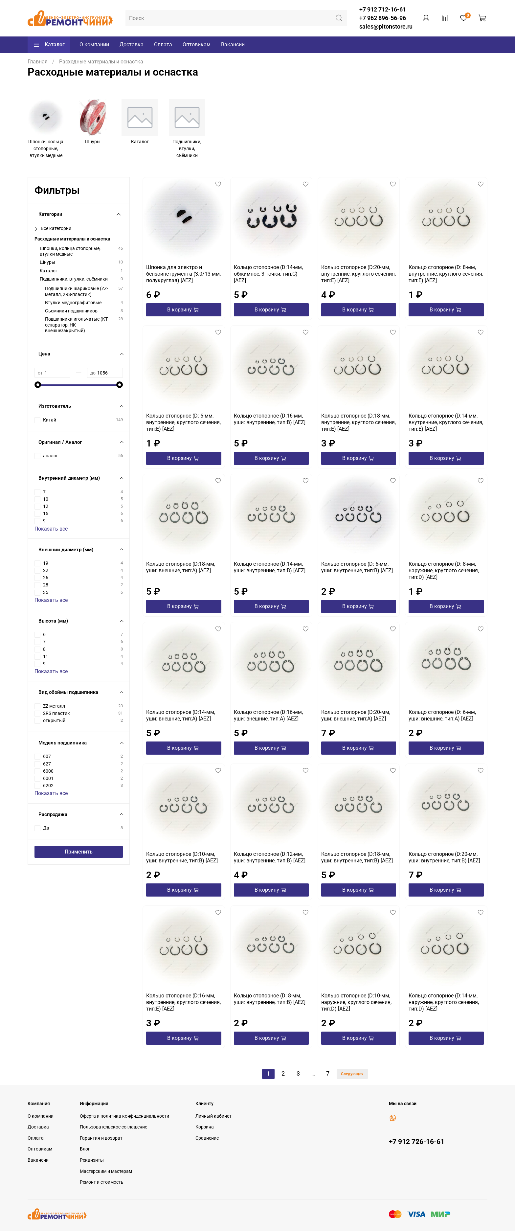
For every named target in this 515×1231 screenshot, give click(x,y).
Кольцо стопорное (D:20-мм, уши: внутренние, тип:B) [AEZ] (444, 857)
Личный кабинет (213, 1116)
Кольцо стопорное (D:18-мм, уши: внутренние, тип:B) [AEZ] (357, 857)
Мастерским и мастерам (106, 1171)
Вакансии (233, 44)
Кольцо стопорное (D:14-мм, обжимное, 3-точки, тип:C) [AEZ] (268, 274)
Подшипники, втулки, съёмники (74, 279)
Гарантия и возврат (101, 1138)
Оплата (163, 44)
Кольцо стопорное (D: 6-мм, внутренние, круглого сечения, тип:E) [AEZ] (183, 422)
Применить (79, 852)
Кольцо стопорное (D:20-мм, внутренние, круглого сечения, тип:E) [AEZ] (358, 274)
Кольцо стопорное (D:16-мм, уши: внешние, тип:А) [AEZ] (268, 715)
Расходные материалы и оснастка (72, 239)
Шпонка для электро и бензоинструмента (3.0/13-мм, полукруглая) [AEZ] (183, 274)
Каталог (49, 44)
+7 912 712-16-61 (382, 9)
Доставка (132, 44)
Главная (38, 61)
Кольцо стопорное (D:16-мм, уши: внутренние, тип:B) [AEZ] (269, 419)
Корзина (204, 1127)
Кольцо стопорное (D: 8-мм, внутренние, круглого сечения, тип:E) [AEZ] (446, 274)
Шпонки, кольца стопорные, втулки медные (70, 251)
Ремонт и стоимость (101, 1182)
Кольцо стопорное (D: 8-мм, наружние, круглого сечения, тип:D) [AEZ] (444, 570)
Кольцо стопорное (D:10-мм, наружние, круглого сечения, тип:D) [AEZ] (356, 1002)
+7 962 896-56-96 (382, 18)
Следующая (352, 1074)
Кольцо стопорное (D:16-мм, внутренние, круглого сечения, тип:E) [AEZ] (183, 1002)
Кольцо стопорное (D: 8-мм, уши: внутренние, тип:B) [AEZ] (269, 998)
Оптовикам (197, 44)
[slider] (38, 385)
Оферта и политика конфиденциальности (124, 1116)
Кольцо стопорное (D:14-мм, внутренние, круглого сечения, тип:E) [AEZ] (446, 422)
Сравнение (207, 1138)
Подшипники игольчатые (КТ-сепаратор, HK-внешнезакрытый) (77, 324)
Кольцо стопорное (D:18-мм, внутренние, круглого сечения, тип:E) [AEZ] (358, 422)
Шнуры (47, 262)
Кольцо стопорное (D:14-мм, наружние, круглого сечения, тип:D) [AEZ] (444, 1002)
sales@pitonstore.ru (386, 26)
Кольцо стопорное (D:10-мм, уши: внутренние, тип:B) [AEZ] (182, 857)
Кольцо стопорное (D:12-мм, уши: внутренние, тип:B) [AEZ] (269, 857)
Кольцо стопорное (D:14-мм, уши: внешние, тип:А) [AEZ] (180, 715)
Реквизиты (92, 1160)
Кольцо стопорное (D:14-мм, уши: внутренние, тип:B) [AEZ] (269, 567)
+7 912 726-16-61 (416, 1142)
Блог (85, 1149)
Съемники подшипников (71, 311)
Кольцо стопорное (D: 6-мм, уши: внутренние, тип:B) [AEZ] (357, 567)
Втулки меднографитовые (73, 303)
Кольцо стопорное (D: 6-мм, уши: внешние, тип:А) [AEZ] (442, 715)
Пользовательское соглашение (113, 1127)
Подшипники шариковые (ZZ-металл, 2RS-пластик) (76, 291)
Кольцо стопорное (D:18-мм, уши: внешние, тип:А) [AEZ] (180, 567)
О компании (94, 44)
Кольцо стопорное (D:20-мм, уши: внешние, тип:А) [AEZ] (355, 715)
